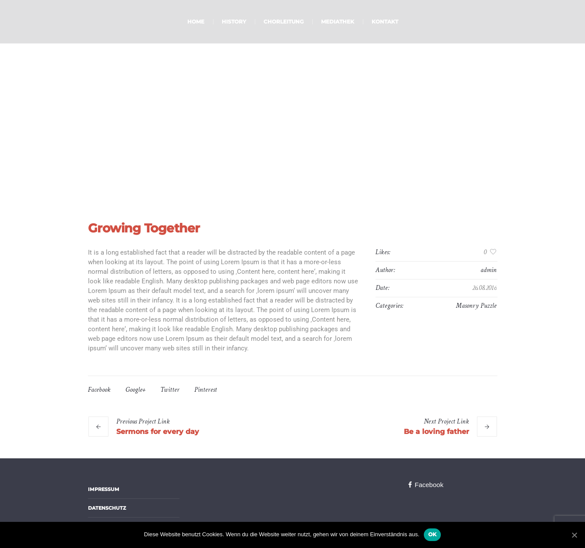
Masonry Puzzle (476, 305)
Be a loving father (436, 431)
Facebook (99, 389)
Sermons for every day (157, 431)
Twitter (169, 389)
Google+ (135, 389)
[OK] (574, 535)
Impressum (103, 489)
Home (266, 156)
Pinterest (205, 389)
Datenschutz (107, 508)
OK (432, 534)
